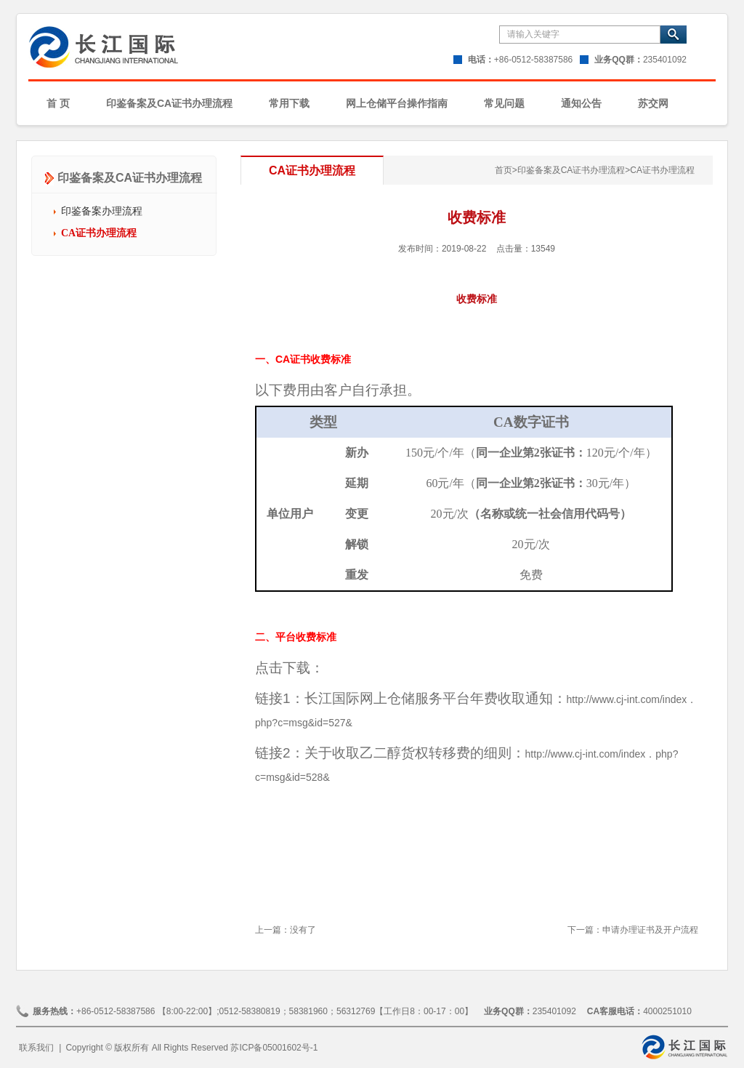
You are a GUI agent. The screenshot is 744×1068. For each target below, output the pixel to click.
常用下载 (289, 103)
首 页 (58, 103)
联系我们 (36, 1048)
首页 (506, 170)
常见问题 (504, 103)
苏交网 (653, 103)
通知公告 (581, 103)
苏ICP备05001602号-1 (274, 1048)
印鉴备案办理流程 (101, 211)
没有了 (303, 930)
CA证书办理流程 (99, 233)
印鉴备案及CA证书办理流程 (169, 103)
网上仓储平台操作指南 (397, 103)
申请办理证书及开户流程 (650, 930)
